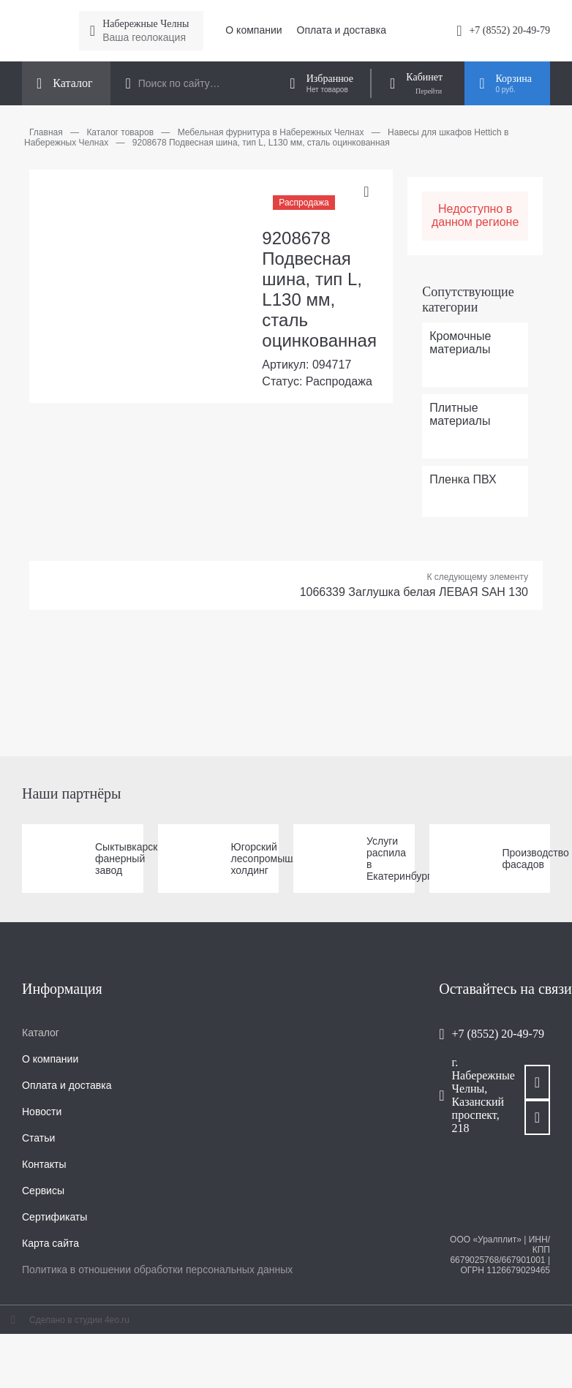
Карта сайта (50, 1243)
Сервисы (43, 1190)
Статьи (38, 1138)
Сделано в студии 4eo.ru (79, 1320)
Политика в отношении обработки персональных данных (157, 1269)
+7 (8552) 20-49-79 (509, 30)
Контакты (44, 1164)
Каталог (40, 1032)
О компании (253, 30)
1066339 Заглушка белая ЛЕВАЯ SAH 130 (414, 592)
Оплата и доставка (341, 30)
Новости (41, 1111)
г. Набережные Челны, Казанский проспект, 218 (473, 1095)
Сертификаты (54, 1217)
